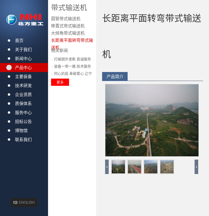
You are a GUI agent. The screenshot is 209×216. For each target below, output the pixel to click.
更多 (60, 82)
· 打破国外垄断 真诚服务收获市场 (71, 60)
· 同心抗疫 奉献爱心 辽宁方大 (71, 74)
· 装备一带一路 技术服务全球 (71, 67)
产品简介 (115, 76)
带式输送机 (69, 7)
